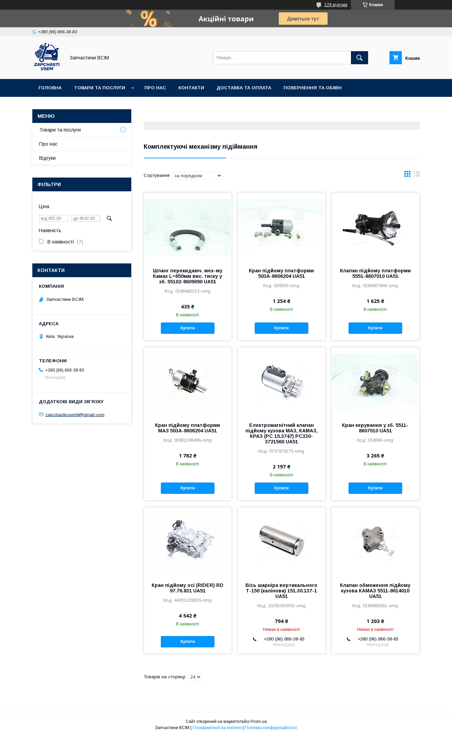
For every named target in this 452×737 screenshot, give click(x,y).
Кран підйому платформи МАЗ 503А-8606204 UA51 (187, 427)
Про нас (155, 87)
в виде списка (417, 175)
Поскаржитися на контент (217, 727)
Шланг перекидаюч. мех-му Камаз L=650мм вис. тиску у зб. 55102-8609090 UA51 (187, 276)
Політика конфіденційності (271, 727)
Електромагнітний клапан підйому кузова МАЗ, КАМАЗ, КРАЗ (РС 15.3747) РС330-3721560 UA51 (281, 433)
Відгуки (47, 158)
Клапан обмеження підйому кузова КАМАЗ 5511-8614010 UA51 (375, 590)
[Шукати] (359, 57)
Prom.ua (259, 721)
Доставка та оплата (244, 87)
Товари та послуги (99, 87)
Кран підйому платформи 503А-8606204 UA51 (281, 273)
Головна (50, 87)
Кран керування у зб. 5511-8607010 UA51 (375, 427)
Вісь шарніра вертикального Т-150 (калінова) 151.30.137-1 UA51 (281, 590)
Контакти (191, 87)
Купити (187, 328)
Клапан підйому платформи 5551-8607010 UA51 (375, 273)
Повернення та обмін (313, 87)
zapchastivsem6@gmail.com (74, 414)
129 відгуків (336, 4)
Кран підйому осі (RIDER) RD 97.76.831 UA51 (187, 587)
